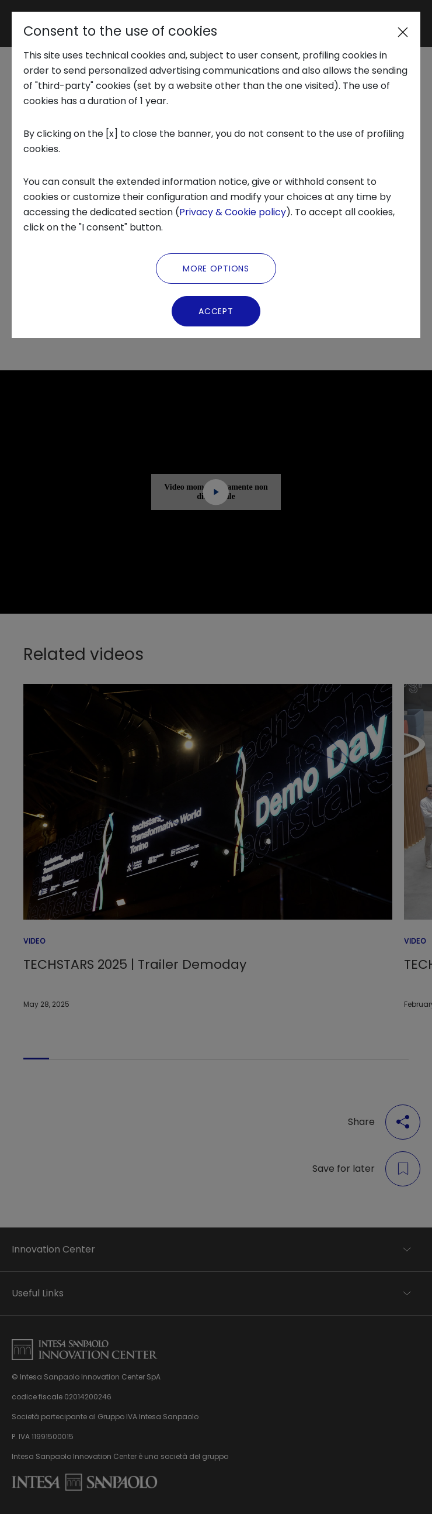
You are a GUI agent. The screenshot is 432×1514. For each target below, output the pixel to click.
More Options (216, 268)
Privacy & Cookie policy (232, 212)
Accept (216, 311)
